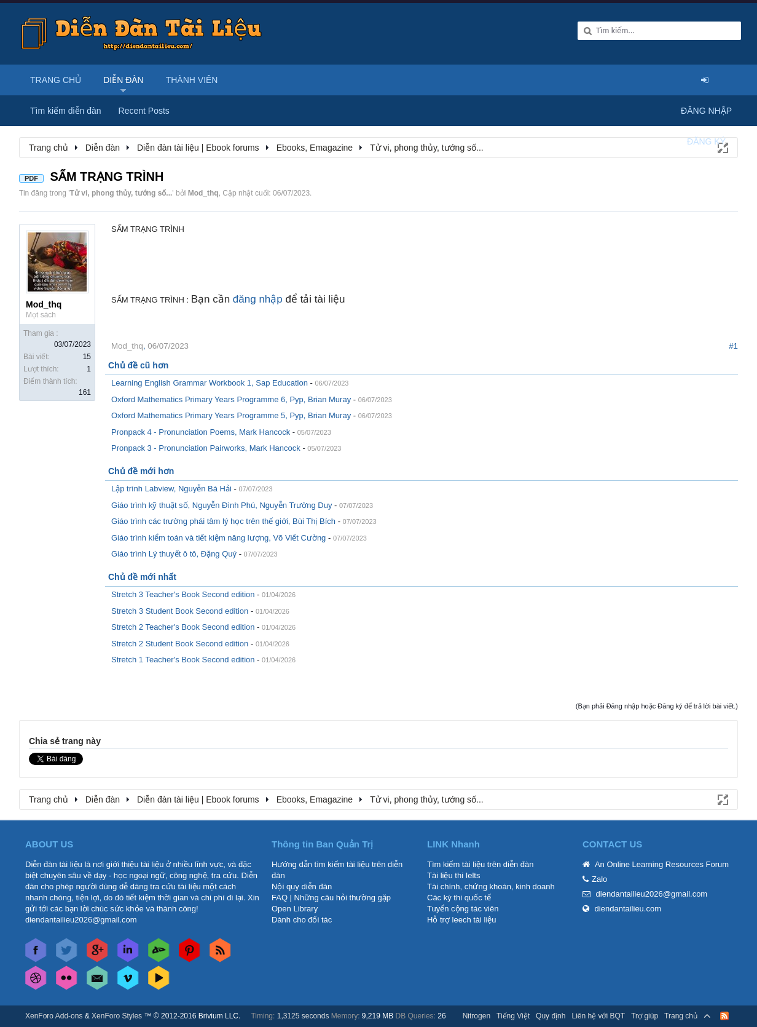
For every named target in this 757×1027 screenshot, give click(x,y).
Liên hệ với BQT (598, 1016)
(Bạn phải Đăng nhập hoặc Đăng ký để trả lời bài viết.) (657, 706)
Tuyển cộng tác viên (462, 908)
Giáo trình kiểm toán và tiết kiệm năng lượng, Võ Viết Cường (218, 537)
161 (85, 392)
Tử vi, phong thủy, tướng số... (121, 193)
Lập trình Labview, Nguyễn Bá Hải (171, 488)
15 (87, 356)
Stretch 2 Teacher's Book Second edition (183, 627)
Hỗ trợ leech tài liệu (461, 919)
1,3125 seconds (303, 1016)
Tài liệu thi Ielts (453, 875)
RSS (724, 1016)
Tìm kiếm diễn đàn (65, 111)
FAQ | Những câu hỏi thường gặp (331, 897)
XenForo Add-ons (53, 1016)
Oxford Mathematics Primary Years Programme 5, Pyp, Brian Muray (231, 415)
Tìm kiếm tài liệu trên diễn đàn (480, 864)
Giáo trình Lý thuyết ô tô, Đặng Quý (174, 553)
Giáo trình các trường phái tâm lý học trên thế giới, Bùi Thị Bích (223, 521)
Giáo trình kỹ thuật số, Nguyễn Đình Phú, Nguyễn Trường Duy (221, 505)
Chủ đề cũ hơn (138, 365)
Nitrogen (476, 1016)
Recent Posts (144, 111)
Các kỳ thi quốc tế (459, 897)
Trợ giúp (644, 1016)
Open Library (295, 908)
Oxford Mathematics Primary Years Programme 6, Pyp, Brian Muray (231, 399)
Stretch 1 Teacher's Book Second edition (183, 659)
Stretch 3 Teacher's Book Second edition (183, 594)
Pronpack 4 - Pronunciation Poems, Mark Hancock (200, 432)
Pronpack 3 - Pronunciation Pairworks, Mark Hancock (205, 448)
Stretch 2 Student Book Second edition (179, 643)
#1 (733, 346)
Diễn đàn (123, 80)
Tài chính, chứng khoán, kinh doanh (491, 886)
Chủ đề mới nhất (142, 577)
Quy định (550, 1016)
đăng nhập (258, 299)
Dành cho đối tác (302, 919)
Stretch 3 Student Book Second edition (179, 611)
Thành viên (192, 80)
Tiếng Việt (513, 1016)
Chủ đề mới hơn (141, 471)
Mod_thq (203, 193)
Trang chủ (55, 80)
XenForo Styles (117, 1016)
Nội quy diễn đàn (302, 886)
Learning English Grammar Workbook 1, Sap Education (209, 382)
